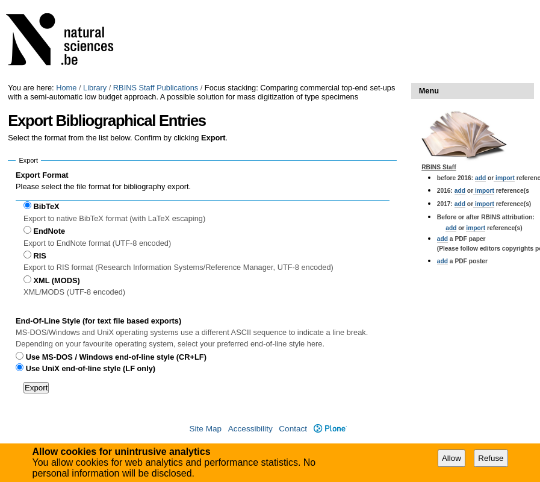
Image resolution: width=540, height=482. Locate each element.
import (504, 178)
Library (95, 87)
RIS (39, 255)
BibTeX (46, 206)
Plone (330, 428)
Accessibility (250, 428)
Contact (293, 428)
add (480, 178)
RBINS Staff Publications (155, 87)
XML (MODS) (56, 280)
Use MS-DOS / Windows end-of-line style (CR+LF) (116, 357)
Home (66, 87)
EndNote (49, 231)
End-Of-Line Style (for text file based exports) (98, 320)
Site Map (205, 428)
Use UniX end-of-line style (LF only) (90, 368)
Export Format (42, 175)
